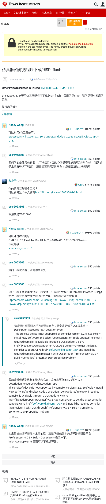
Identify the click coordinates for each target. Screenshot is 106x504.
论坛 (35, 12)
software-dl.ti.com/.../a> (63, 349)
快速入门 (73, 12)
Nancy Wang (16, 124)
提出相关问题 (74, 22)
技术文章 (46, 12)
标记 (53, 456)
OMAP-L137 (67, 88)
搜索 (96, 4)
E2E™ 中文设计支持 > (16, 12)
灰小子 (13, 180)
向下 (18, 147)
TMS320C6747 (50, 88)
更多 (88, 12)
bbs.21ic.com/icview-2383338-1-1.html (58, 192)
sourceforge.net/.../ (20, 248)
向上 (10, 147)
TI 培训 (60, 12)
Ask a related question (81, 43)
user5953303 (17, 79)
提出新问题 (85, 22)
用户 (102, 4)
